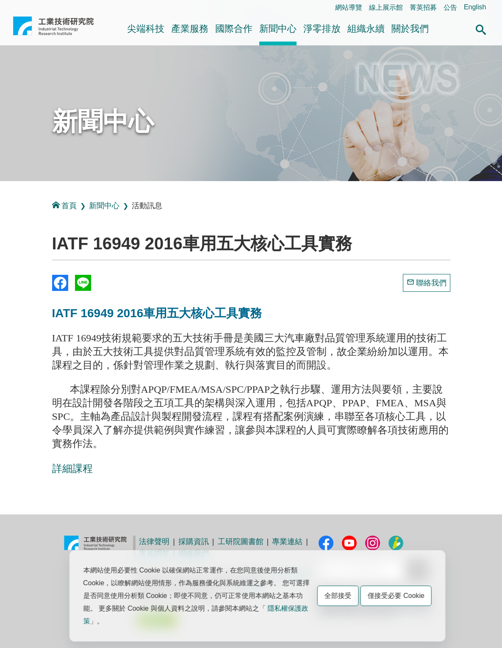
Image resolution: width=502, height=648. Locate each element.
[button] (480, 28)
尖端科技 (145, 28)
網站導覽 (348, 7)
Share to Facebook (60, 283)
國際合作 (233, 28)
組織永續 (366, 28)
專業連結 (287, 541)
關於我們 (410, 28)
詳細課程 (72, 468)
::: (15, 7)
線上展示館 (386, 7)
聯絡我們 (431, 283)
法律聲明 (154, 541)
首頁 (64, 205)
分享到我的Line (83, 283)
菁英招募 (423, 7)
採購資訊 (193, 541)
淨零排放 (322, 28)
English (475, 7)
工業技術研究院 (53, 29)
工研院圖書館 (240, 541)
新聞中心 (278, 28)
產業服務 (189, 28)
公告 (450, 7)
